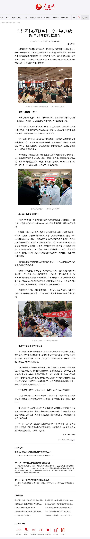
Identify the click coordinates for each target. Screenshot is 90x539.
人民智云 (55, 531)
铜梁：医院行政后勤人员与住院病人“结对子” (59, 508)
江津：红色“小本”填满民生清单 (25, 508)
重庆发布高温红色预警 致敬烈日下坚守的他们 (33, 452)
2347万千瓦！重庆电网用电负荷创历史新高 (32, 480)
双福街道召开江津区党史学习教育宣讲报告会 (29, 511)
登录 (86, 17)
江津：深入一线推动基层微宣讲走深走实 (58, 511)
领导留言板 (41, 531)
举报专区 (47, 17)
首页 (1, 17)
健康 (14, 22)
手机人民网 (33, 531)
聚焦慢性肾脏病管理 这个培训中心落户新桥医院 (60, 500)
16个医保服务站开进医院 (23, 515)
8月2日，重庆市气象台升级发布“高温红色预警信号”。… (36, 455)
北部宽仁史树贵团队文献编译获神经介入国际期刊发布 (32, 504)
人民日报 (18, 531)
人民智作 (63, 531)
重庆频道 (8, 22)
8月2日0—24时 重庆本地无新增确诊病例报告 (32, 463)
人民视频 (48, 531)
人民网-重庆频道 (54, 41)
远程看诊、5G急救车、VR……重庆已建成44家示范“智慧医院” (65, 515)
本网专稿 (19, 448)
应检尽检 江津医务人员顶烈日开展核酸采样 (29, 500)
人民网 (2, 22)
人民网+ (26, 531)
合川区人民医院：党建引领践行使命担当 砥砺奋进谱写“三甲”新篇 (66, 504)
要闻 (18, 22)
